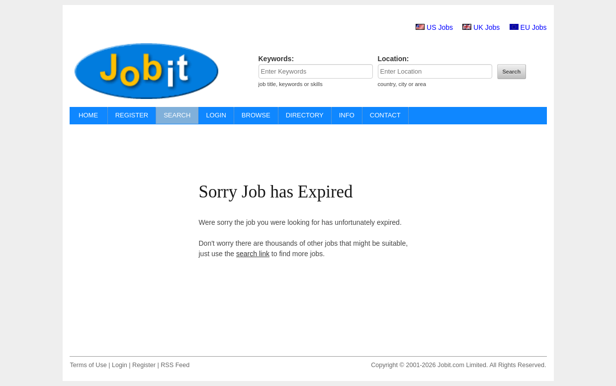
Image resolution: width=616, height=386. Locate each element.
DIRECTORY (305, 115)
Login (119, 365)
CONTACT (385, 115)
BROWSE (256, 115)
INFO (346, 115)
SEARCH (177, 115)
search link (252, 254)
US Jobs (440, 27)
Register (144, 365)
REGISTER (131, 115)
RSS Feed (175, 365)
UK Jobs (486, 27)
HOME (88, 115)
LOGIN (216, 115)
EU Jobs (534, 27)
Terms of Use (88, 365)
